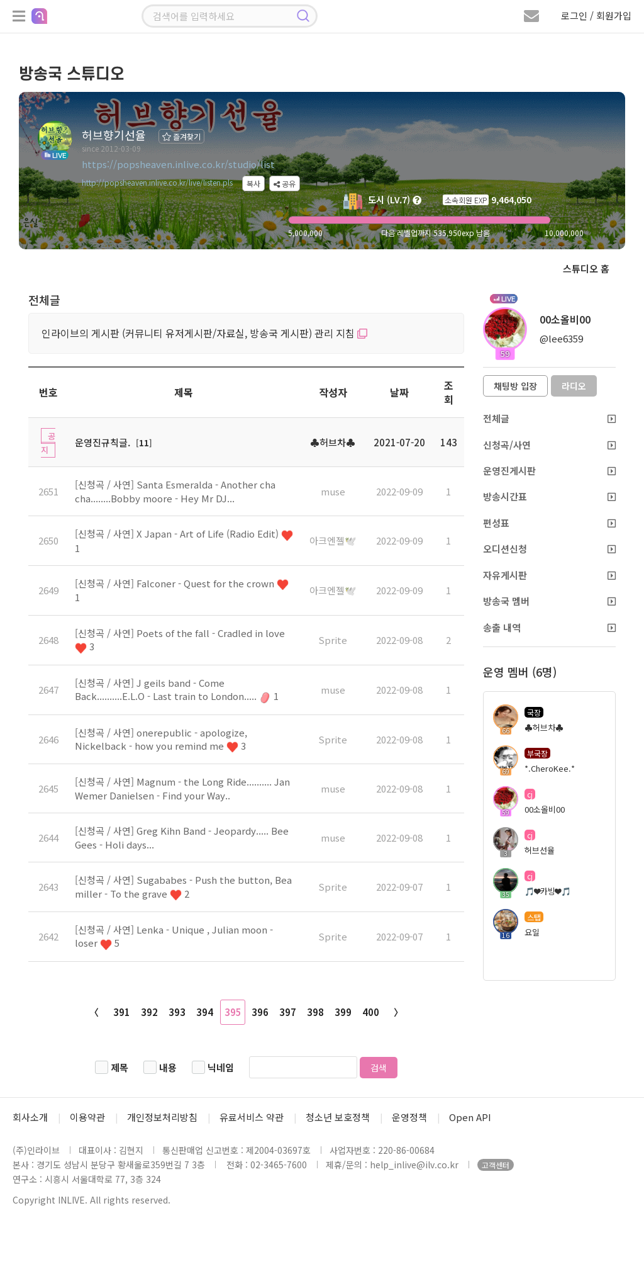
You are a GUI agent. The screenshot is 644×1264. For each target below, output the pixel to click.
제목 (119, 1067)
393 (177, 1012)
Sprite (332, 639)
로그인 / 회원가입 (596, 15)
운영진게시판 (549, 470)
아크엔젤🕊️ (333, 540)
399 (343, 1012)
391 (121, 1012)
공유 (285, 183)
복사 (253, 183)
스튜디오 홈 (586, 268)
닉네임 (221, 1067)
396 (260, 1012)
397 (287, 1012)
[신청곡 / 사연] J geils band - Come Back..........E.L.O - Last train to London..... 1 (177, 689)
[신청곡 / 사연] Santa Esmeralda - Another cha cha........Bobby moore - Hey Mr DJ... (175, 491)
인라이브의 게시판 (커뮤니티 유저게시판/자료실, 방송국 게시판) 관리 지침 (204, 333)
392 (149, 1012)
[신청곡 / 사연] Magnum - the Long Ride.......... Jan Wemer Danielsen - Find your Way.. (182, 788)
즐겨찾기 (181, 136)
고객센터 (495, 1165)
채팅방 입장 (515, 386)
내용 (168, 1067)
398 (315, 1012)
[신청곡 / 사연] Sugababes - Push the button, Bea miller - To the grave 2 (183, 886)
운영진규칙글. (102, 442)
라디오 (574, 386)
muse (333, 491)
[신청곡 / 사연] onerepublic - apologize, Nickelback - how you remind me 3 (161, 739)
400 (370, 1012)
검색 (378, 1067)
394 (204, 1012)
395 (233, 1012)
